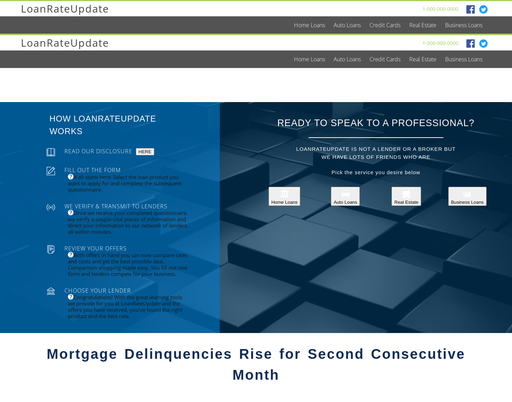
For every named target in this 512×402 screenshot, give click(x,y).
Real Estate (406, 196)
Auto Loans (345, 196)
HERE (145, 151)
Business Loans (467, 196)
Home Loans (284, 196)
